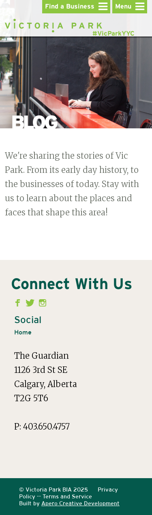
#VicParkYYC (113, 34)
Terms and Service (67, 496)
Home (23, 332)
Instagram (43, 303)
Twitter (31, 303)
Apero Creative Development (80, 503)
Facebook (19, 303)
